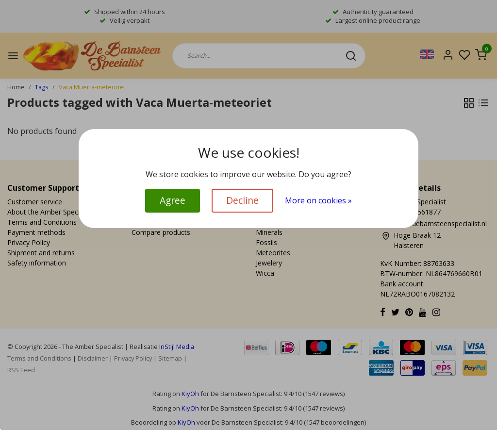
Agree (172, 200)
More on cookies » (318, 200)
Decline (242, 200)
